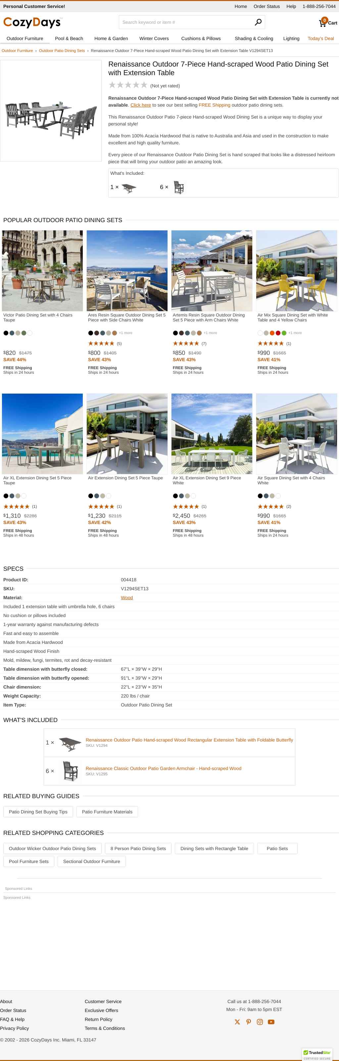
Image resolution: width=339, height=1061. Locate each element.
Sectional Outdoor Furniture (91, 861)
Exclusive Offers (101, 1010)
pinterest (248, 1022)
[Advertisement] (169, 942)
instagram (260, 1022)
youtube (271, 1022)
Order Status (267, 6)
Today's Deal (321, 38)
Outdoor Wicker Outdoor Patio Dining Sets (52, 848)
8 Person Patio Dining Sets (138, 848)
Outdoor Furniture (25, 38)
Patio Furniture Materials (107, 811)
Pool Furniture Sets (29, 861)
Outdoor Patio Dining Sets (62, 50)
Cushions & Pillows (201, 38)
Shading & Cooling (254, 38)
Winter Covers (154, 38)
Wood (127, 597)
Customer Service (103, 1001)
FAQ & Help (12, 1019)
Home (241, 6)
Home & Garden (111, 38)
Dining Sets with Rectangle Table (214, 848)
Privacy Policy (14, 1028)
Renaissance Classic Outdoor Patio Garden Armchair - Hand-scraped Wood (164, 768)
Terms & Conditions (105, 1028)
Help (291, 6)
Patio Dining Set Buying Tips (38, 811)
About (6, 1001)
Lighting (291, 38)
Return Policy (98, 1019)
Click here (140, 105)
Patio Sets (277, 848)
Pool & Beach (69, 38)
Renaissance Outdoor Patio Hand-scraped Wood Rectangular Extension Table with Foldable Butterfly (189, 740)
